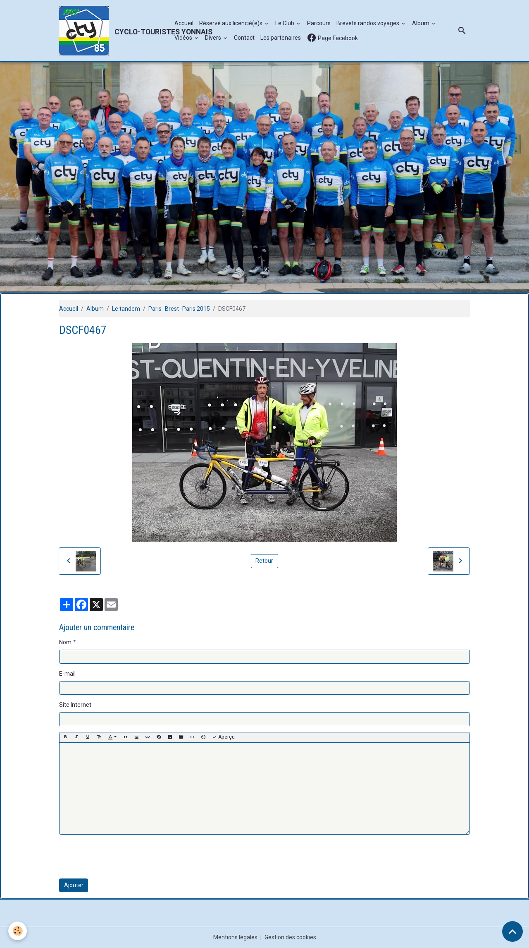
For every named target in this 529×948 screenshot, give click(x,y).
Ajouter (73, 885)
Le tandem (126, 308)
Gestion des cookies (290, 937)
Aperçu (223, 737)
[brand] (112, 30)
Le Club (285, 23)
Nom (65, 642)
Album (421, 23)
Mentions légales (235, 937)
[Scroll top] (512, 931)
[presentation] (122, 856)
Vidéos (183, 37)
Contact (244, 37)
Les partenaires (280, 37)
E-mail (67, 673)
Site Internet (75, 704)
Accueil (183, 23)
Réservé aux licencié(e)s (231, 23)
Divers (213, 37)
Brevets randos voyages (368, 23)
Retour (264, 560)
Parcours (319, 23)
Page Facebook (332, 38)
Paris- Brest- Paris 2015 (179, 308)
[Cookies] (17, 931)
